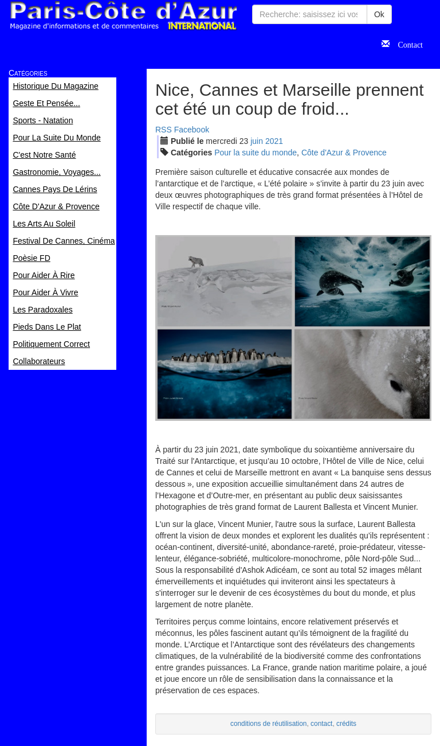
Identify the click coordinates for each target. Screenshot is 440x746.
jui (256, 141)
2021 (274, 141)
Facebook (191, 129)
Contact (406, 43)
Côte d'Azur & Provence (344, 152)
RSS (163, 129)
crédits (346, 724)
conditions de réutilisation (268, 724)
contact (321, 724)
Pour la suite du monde (255, 152)
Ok (379, 14)
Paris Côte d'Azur (123, 16)
